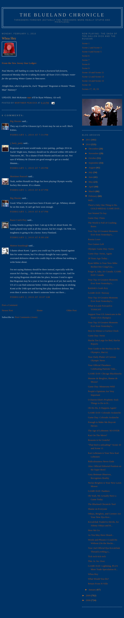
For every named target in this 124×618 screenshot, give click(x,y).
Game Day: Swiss (96, 335)
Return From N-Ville (98, 583)
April (91, 186)
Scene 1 (86, 43)
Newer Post (7, 310)
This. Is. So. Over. (96, 561)
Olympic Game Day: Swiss (101, 248)
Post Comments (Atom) (26, 317)
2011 (88, 139)
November (94, 153)
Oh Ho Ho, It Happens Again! (102, 408)
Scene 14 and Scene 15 (93, 80)
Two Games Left (96, 244)
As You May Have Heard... (101, 535)
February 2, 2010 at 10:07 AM (30, 297)
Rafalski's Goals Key (98, 288)
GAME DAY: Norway (98, 292)
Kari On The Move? (97, 435)
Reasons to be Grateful (99, 440)
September (94, 162)
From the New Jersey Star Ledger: (19, 63)
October (93, 158)
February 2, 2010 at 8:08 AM (29, 237)
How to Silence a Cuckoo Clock (103, 330)
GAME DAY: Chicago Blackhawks (104, 373)
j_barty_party (16, 143)
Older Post (72, 310)
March (92, 191)
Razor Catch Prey (18, 220)
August (92, 167)
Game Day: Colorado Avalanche (103, 417)
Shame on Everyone (97, 509)
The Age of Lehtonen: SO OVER (103, 430)
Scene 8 (86, 64)
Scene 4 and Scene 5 (92, 51)
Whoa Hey (93, 574)
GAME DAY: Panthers (99, 491)
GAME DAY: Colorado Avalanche (104, 412)
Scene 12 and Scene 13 (93, 76)
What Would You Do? (98, 578)
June (91, 177)
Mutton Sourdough (19, 245)
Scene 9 (86, 68)
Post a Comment (10, 305)
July (91, 172)
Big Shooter (15, 121)
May (91, 181)
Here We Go (94, 530)
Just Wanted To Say (97, 213)
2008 (88, 600)
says (29, 97)
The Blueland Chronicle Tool (102, 504)
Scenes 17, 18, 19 (90, 89)
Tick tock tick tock (97, 556)
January (93, 589)
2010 (88, 144)
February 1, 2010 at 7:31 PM (29, 134)
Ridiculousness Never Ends (101, 461)
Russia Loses (94, 239)
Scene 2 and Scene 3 (92, 47)
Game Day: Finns (96, 218)
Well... (91, 200)
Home (40, 310)
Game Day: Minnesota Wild (101, 386)
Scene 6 (86, 55)
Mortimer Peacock (19, 176)
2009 (88, 595)
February (93, 196)
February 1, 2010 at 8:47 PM (29, 189)
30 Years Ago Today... (98, 258)
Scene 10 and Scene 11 (93, 72)
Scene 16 (86, 84)
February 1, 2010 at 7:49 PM (29, 168)
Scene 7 (86, 60)
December (94, 148)
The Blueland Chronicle (62, 15)
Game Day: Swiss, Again (100, 253)
